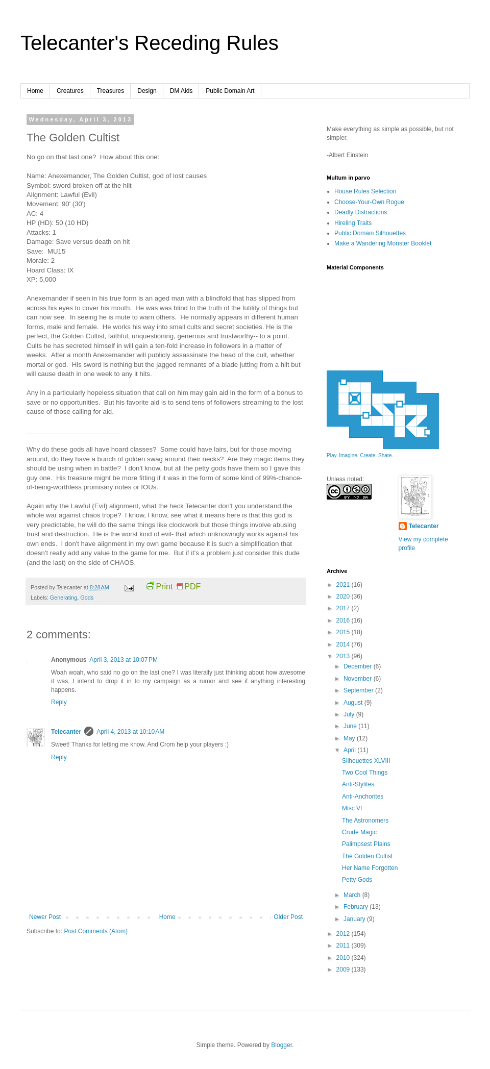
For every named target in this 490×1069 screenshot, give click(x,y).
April (350, 750)
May (350, 738)
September (359, 690)
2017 (344, 608)
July (350, 714)
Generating (63, 597)
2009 (344, 969)
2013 (344, 656)
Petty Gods (357, 879)
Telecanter (66, 731)
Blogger (281, 1045)
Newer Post (45, 917)
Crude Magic (359, 832)
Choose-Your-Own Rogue (369, 202)
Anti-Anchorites (362, 796)
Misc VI (352, 808)
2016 (344, 620)
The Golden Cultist (367, 856)
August (354, 702)
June (351, 726)
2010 (344, 957)
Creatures (70, 90)
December (359, 666)
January (355, 919)
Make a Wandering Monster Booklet (382, 243)
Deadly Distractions (360, 212)
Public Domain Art (230, 90)
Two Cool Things (364, 772)
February (357, 906)
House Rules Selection (365, 191)
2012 (344, 933)
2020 (344, 596)
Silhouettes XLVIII (366, 760)
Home (35, 90)
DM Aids (181, 90)
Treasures (111, 90)
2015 (344, 632)
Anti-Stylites (358, 784)
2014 (344, 644)
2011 (344, 945)
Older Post (288, 917)
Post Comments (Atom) (96, 931)
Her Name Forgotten (370, 868)
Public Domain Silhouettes (370, 233)
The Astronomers (365, 820)
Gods (86, 597)
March (353, 895)
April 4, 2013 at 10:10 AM (130, 731)
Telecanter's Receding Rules (149, 43)
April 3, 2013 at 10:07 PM (123, 659)
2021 (344, 584)
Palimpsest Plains (366, 844)
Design (146, 90)
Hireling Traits (353, 223)
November (359, 678)
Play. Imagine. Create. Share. (360, 455)
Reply (59, 702)
